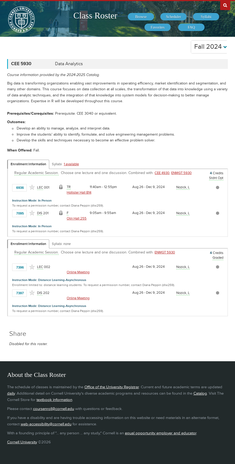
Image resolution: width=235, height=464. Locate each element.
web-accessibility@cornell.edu (46, 424)
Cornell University (22, 442)
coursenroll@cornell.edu (53, 408)
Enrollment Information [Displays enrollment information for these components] (28, 164)
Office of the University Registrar (111, 387)
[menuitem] (141, 16)
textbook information (54, 399)
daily (11, 393)
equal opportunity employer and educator (160, 433)
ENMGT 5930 (181, 173)
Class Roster (95, 15)
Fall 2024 (210, 47)
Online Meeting (78, 272)
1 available (71, 164)
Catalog (200, 393)
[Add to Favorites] (32, 187)
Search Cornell (225, 5)
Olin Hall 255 (77, 218)
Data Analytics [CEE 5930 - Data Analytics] (69, 63)
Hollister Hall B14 (79, 192)
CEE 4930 (162, 173)
